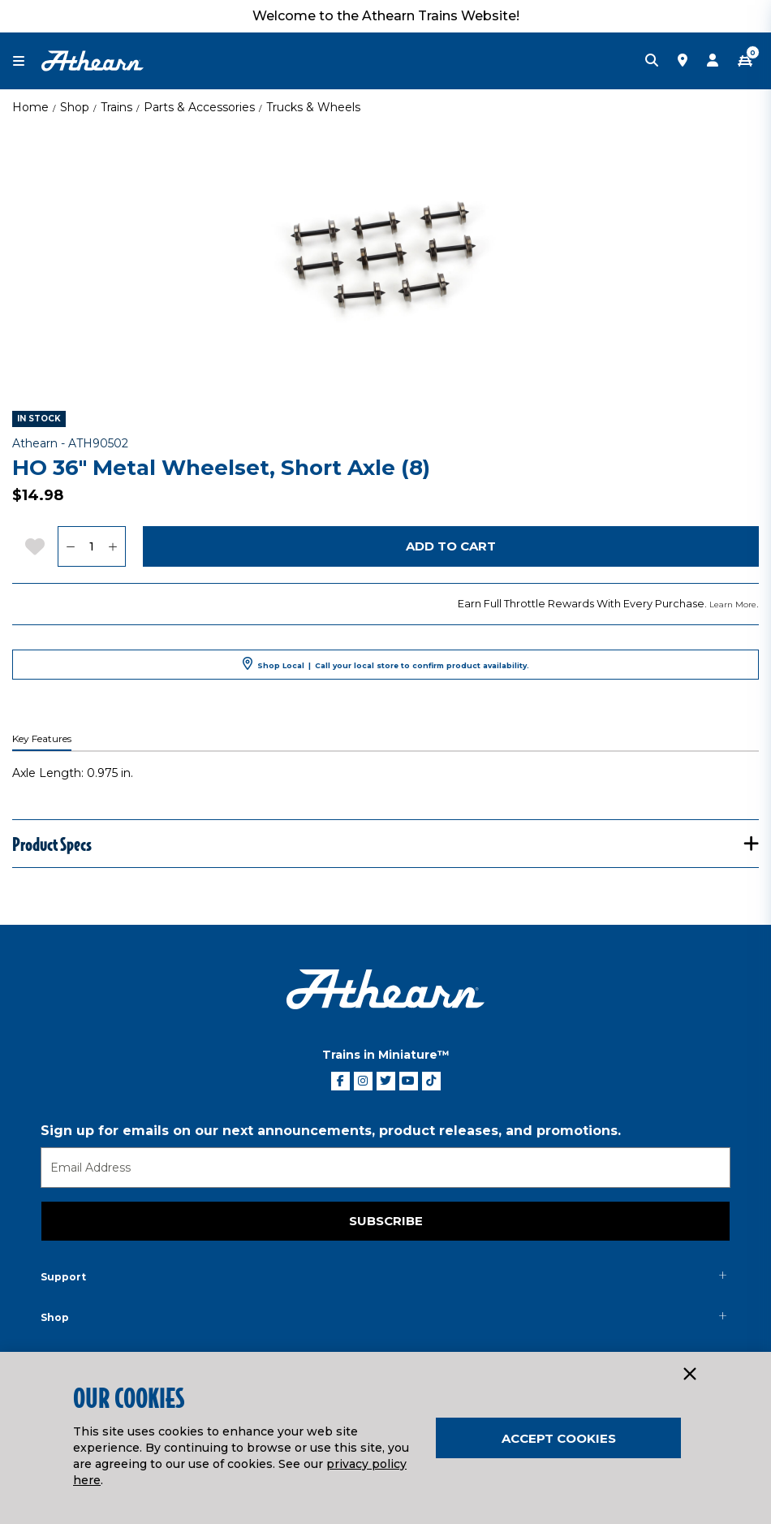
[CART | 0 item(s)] (745, 61)
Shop (74, 107)
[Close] (689, 1374)
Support (63, 1277)
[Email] (385, 1167)
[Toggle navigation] (26, 61)
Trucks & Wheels (313, 107)
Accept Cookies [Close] (559, 1438)
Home (30, 107)
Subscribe (386, 1220)
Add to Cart (451, 546)
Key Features (41, 739)
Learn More (732, 604)
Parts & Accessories (199, 107)
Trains (116, 107)
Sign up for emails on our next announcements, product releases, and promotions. (331, 1130)
